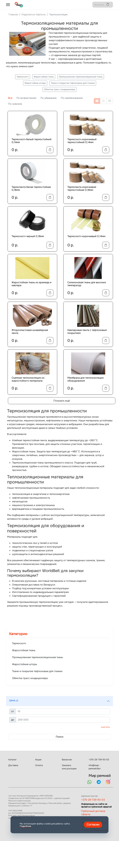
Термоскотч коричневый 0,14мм (86, 236)
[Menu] (8, 4)
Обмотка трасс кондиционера (59, 89)
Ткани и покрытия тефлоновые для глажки (73, 83)
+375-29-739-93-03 (99, 759)
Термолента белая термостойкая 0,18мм (31, 188)
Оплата (39, 765)
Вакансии (67, 759)
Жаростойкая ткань (44, 76)
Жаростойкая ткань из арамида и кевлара (31, 284)
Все (10, 98)
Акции (38, 759)
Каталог (12, 759)
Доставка (13, 765)
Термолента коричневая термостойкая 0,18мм (81, 188)
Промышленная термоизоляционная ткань (81, 76)
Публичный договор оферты (93, 812)
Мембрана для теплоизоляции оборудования (85, 379)
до (12, 719)
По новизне (15, 103)
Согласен (93, 824)
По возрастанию (26, 98)
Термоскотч (23, 76)
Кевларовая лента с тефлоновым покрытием (87, 331)
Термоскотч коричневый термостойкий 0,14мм (82, 141)
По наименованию (72, 98)
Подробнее (25, 826)
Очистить (105, 727)
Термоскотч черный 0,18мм (28, 236)
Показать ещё (61, 400)
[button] (59, 701)
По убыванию (48, 98)
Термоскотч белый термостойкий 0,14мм (31, 141)
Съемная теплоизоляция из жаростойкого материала (28, 379)
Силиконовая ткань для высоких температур (86, 284)
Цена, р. (14, 700)
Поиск (59, 736)
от (12, 711)
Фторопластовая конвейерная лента (30, 331)
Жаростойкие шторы (35, 83)
